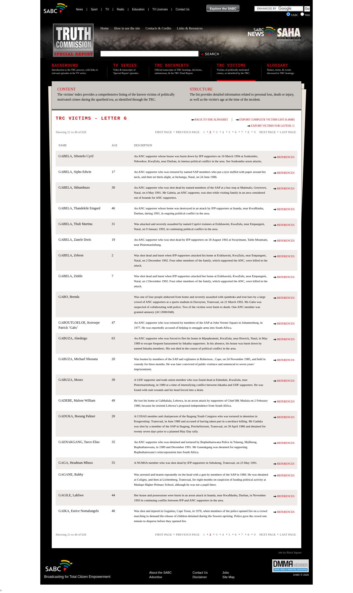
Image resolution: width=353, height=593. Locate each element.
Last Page (288, 132)
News (79, 9)
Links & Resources (190, 28)
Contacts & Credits (158, 28)
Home (104, 28)
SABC (292, 15)
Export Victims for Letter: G (273, 125)
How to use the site (127, 28)
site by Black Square (290, 552)
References (286, 157)
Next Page (267, 132)
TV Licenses (160, 9)
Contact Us (182, 9)
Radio (120, 9)
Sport (94, 9)
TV (107, 9)
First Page (163, 132)
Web (305, 15)
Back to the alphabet (211, 119)
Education (138, 9)
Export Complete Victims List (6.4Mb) (267, 119)
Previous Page (187, 132)
